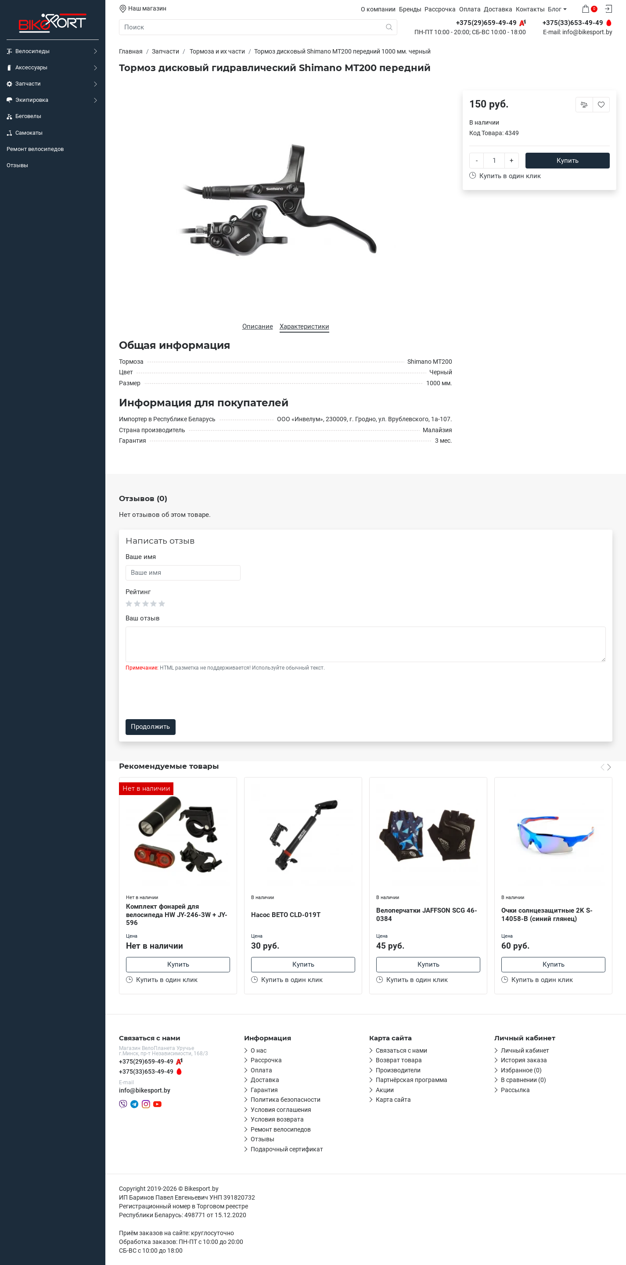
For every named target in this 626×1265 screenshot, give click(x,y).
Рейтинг (138, 592)
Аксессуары (27, 67)
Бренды (410, 9)
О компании (378, 9)
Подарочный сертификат (287, 1149)
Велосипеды (28, 51)
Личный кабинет (525, 1050)
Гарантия (264, 1089)
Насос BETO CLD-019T (285, 915)
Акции (385, 1089)
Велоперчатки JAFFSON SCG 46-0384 (426, 915)
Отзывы (17, 165)
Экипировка (27, 100)
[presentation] (192, 695)
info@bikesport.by (587, 32)
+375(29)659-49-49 (146, 1061)
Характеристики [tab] (304, 326)
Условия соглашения (281, 1109)
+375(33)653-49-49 (146, 1071)
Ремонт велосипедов (35, 149)
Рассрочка (440, 9)
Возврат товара (399, 1060)
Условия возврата (277, 1119)
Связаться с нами (401, 1050)
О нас (258, 1050)
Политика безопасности (285, 1099)
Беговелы (24, 116)
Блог (554, 9)
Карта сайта (393, 1099)
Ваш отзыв (143, 618)
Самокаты (25, 132)
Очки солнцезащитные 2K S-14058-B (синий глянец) (547, 915)
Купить (568, 161)
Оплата (470, 9)
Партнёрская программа (411, 1079)
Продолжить (150, 727)
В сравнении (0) (523, 1079)
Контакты (530, 9)
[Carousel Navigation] (605, 767)
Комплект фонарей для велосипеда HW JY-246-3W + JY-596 (176, 915)
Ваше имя (141, 557)
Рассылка (515, 1089)
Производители (398, 1070)
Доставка (498, 9)
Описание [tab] (257, 326)
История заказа (524, 1060)
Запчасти (24, 83)
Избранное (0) (521, 1070)
